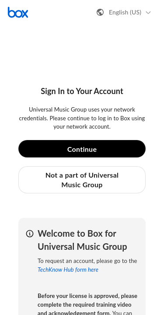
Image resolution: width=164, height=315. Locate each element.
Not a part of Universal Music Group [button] (82, 180)
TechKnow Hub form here (68, 269)
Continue (82, 149)
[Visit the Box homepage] (18, 12)
